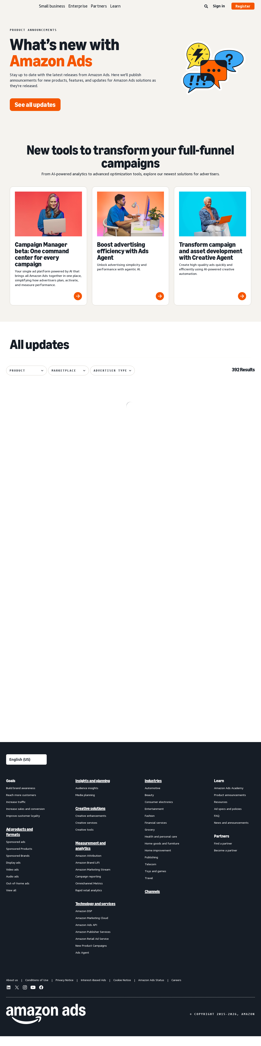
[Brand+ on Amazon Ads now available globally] (130, 676)
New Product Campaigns (91, 955)
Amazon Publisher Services (93, 941)
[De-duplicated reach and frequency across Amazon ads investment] (215, 429)
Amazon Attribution (88, 865)
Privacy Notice (64, 989)
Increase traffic (15, 811)
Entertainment (154, 818)
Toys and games (155, 880)
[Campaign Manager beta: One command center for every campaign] (48, 245)
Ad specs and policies (228, 818)
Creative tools (84, 839)
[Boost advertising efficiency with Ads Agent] (130, 245)
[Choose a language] (26, 769)
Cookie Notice (122, 989)
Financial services (156, 832)
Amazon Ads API (86, 934)
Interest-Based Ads (93, 989)
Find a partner (223, 853)
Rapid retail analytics (88, 899)
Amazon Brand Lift (87, 872)
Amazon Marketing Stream (92, 879)
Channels (152, 901)
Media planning (85, 804)
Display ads (13, 872)
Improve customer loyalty (23, 825)
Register (243, 6)
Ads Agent (82, 962)
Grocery (150, 839)
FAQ (216, 825)
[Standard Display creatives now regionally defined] (215, 513)
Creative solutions (90, 818)
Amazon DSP (83, 920)
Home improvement (158, 860)
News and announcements (231, 832)
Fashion (150, 825)
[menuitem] (26, 876)
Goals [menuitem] (10, 790)
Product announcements (230, 804)
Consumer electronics (159, 811)
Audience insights (86, 797)
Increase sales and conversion (25, 818)
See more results (130, 730)
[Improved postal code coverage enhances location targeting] (130, 594)
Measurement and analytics (90, 855)
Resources (220, 811)
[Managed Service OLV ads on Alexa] (130, 513)
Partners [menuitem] (221, 845)
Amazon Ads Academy (228, 797)
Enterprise (77, 6)
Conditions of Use (36, 989)
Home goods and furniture (162, 853)
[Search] (206, 6)
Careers (176, 989)
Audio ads (12, 886)
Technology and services (95, 913)
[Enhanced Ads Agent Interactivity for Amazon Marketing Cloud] (46, 513)
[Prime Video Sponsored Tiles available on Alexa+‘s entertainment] (130, 429)
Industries (153, 790)
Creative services (86, 832)
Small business (52, 6)
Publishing (151, 866)
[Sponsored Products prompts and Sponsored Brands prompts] (46, 594)
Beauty (149, 804)
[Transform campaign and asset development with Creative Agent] (212, 245)
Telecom (150, 873)
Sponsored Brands (18, 865)
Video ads (12, 879)
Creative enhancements (90, 825)
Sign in (219, 6)
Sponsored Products (19, 858)
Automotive (152, 797)
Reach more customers (21, 804)
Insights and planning (92, 790)
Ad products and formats (19, 841)
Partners (99, 6)
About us (12, 989)
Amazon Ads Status (151, 989)
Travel (149, 887)
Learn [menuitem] (219, 790)
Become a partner (225, 860)
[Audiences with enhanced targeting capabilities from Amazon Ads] (215, 594)
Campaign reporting (88, 886)
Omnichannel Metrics (89, 893)
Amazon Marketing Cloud (91, 927)
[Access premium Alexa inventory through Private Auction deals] (46, 676)
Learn (115, 6)
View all (11, 899)
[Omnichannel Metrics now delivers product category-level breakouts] (46, 429)
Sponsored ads (15, 851)
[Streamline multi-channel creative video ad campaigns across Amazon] (215, 676)
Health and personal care (161, 846)
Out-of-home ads (17, 893)
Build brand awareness (20, 797)
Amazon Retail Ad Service (92, 948)
